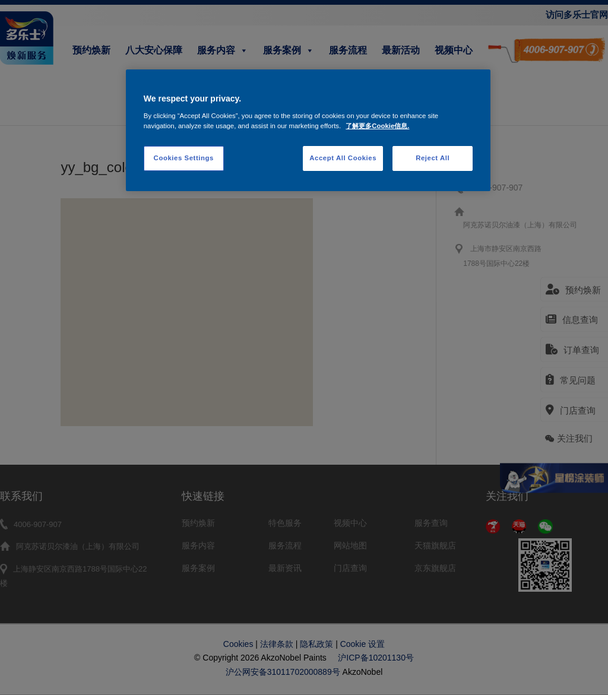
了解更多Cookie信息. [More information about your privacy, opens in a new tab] (377, 125)
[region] (308, 130)
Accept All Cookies (342, 157)
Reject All (432, 157)
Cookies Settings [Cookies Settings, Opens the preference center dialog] (184, 157)
